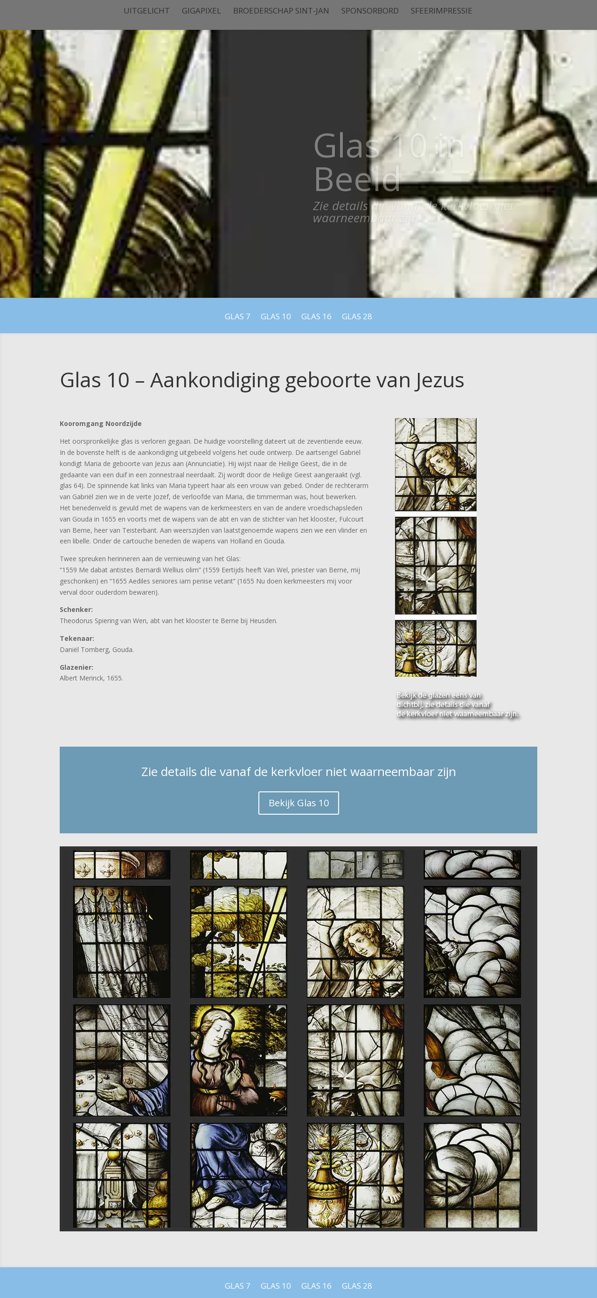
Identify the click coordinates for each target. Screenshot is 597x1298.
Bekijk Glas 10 (299, 803)
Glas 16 (316, 317)
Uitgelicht (147, 11)
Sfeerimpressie (441, 11)
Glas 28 (357, 317)
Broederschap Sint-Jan (281, 11)
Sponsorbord (370, 11)
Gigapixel (201, 11)
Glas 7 (237, 317)
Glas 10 (276, 317)
